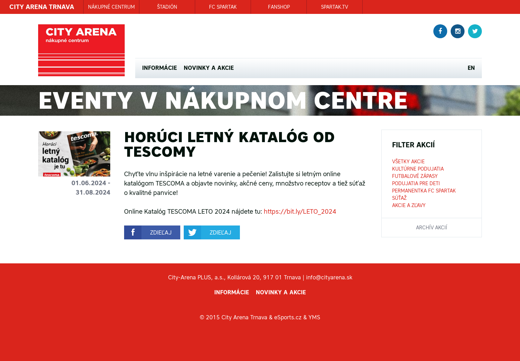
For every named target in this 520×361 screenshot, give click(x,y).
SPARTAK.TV (334, 7)
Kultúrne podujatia (418, 169)
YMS (314, 317)
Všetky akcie (408, 161)
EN (471, 68)
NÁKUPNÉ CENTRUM (111, 7)
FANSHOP (279, 7)
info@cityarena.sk (329, 277)
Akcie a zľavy (409, 205)
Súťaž (399, 198)
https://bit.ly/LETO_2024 (300, 211)
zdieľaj (161, 232)
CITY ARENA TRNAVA (41, 7)
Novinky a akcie (209, 68)
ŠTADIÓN (167, 7)
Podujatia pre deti (416, 183)
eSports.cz (288, 317)
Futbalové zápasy (415, 176)
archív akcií (431, 227)
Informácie (159, 68)
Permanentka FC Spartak (424, 191)
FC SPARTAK (223, 7)
